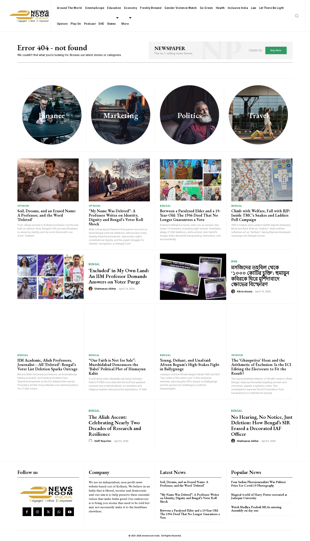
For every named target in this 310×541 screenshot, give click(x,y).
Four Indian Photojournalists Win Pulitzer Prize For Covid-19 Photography (258, 484)
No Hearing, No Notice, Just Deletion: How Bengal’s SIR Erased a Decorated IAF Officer (261, 425)
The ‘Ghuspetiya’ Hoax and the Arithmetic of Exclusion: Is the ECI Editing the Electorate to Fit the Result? (261, 367)
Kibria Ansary (244, 291)
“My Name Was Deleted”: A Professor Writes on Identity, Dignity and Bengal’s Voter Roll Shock (116, 217)
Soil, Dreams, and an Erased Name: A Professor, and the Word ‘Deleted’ (46, 215)
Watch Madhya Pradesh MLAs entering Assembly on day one (256, 509)
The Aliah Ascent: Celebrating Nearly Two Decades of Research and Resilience (115, 425)
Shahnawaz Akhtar (105, 288)
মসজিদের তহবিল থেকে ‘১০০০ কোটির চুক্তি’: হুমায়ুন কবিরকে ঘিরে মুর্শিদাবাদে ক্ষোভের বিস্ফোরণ (260, 276)
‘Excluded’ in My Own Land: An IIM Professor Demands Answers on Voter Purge (119, 276)
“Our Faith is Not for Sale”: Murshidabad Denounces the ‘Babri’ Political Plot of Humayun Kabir (117, 367)
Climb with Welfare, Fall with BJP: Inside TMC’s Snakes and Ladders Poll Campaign (260, 215)
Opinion (23, 206)
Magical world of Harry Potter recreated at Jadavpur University (259, 496)
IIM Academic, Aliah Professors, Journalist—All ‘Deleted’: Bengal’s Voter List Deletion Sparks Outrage (47, 364)
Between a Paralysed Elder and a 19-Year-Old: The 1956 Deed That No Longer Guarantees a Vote (190, 215)
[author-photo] (91, 289)
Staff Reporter (102, 441)
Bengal (165, 206)
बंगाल (234, 261)
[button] (296, 16)
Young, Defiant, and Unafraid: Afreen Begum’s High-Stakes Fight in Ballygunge (189, 364)
